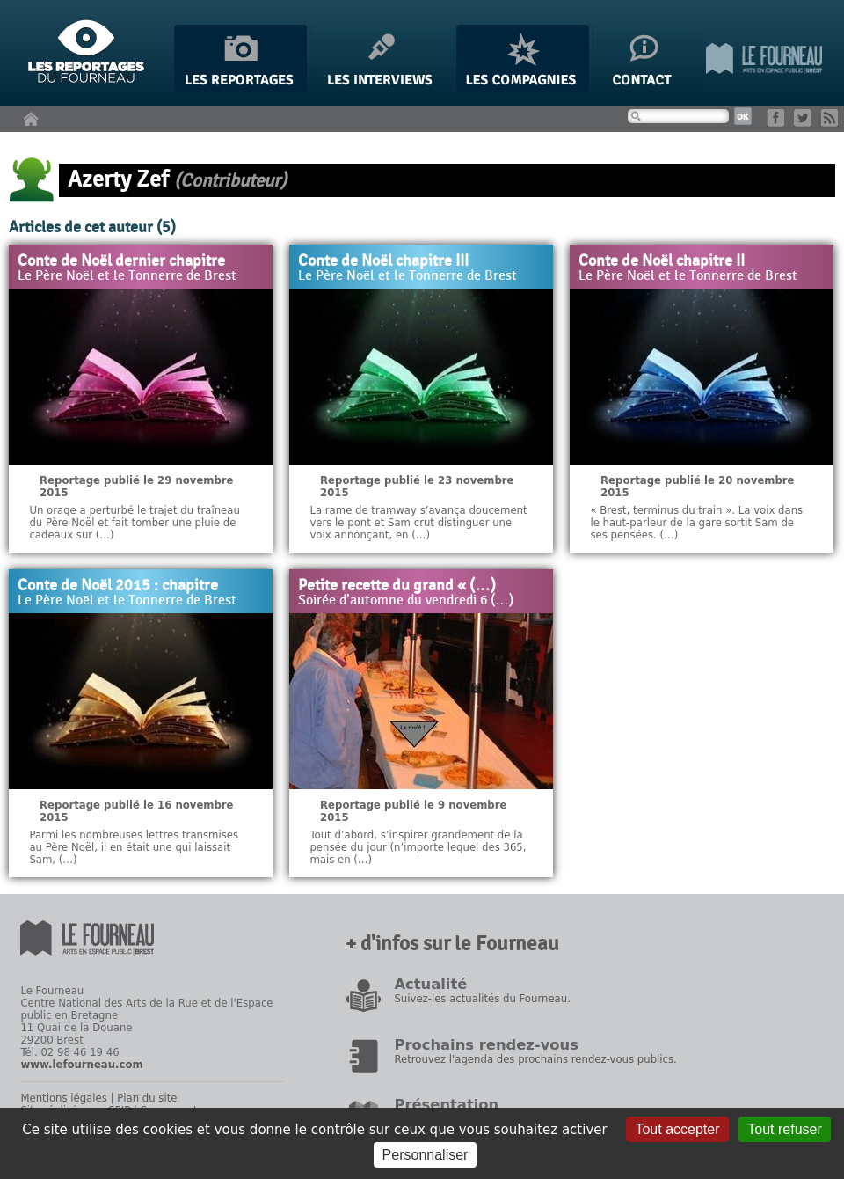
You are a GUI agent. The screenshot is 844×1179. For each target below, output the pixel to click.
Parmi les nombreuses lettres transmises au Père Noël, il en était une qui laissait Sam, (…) (133, 847)
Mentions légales (63, 1098)
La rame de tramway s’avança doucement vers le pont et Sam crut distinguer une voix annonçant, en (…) (418, 522)
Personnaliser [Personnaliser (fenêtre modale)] (425, 1154)
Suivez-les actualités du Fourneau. (482, 998)
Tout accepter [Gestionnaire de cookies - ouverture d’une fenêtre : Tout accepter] (677, 1129)
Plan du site (147, 1098)
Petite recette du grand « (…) (397, 586)
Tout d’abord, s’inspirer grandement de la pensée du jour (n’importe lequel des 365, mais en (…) (417, 847)
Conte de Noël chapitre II (661, 261)
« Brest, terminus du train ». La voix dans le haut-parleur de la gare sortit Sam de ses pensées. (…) (696, 522)
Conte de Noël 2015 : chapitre (118, 586)
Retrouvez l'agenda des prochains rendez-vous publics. (535, 1059)
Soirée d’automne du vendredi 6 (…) (405, 601)
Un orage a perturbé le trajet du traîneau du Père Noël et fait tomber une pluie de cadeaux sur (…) (134, 522)
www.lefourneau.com (81, 1064)
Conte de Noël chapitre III (383, 261)
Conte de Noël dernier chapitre (121, 261)
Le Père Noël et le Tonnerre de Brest (127, 276)
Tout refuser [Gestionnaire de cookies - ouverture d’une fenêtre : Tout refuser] (784, 1129)
